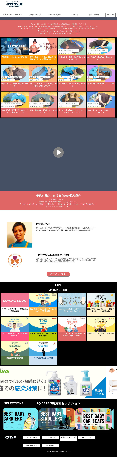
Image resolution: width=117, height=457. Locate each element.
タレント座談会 (54, 15)
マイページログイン (31, 445)
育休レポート (94, 15)
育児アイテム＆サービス (12, 15)
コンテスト (74, 15)
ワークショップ (35, 15)
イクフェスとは (32, 437)
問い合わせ (50, 445)
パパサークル (86, 437)
